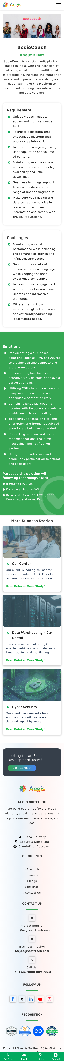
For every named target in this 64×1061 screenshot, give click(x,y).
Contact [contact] (56, 1056)
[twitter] (23, 999)
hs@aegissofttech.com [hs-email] (32, 951)
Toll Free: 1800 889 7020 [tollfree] (32, 972)
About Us (32, 869)
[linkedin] (32, 999)
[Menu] (58, 5)
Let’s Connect (22, 767)
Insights (32, 886)
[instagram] (50, 999)
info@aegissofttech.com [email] (32, 930)
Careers (32, 875)
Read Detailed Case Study (25, 586)
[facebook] (13, 999)
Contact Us (32, 892)
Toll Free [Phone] (8, 1056)
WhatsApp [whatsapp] (40, 1056)
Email (24, 1056)
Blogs (32, 881)
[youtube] (41, 999)
